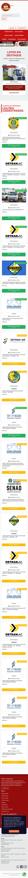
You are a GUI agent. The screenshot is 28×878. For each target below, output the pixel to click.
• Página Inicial (4, 793)
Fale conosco (22, 39)
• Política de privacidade (7, 809)
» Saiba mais (5, 788)
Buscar (4, 19)
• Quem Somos (4, 795)
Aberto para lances (14, 146)
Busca (12, 5)
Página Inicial (9, 31)
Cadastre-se (21, 28)
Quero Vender (8, 35)
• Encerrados (4, 804)
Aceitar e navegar (14, 831)
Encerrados (12, 39)
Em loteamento (13, 363)
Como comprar (19, 35)
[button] (2, 43)
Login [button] (12, 28)
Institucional (19, 31)
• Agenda (3, 802)
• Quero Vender (4, 798)
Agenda (4, 39)
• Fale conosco (4, 807)
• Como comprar (5, 800)
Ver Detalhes (14, 93)
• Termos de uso (5, 811)
